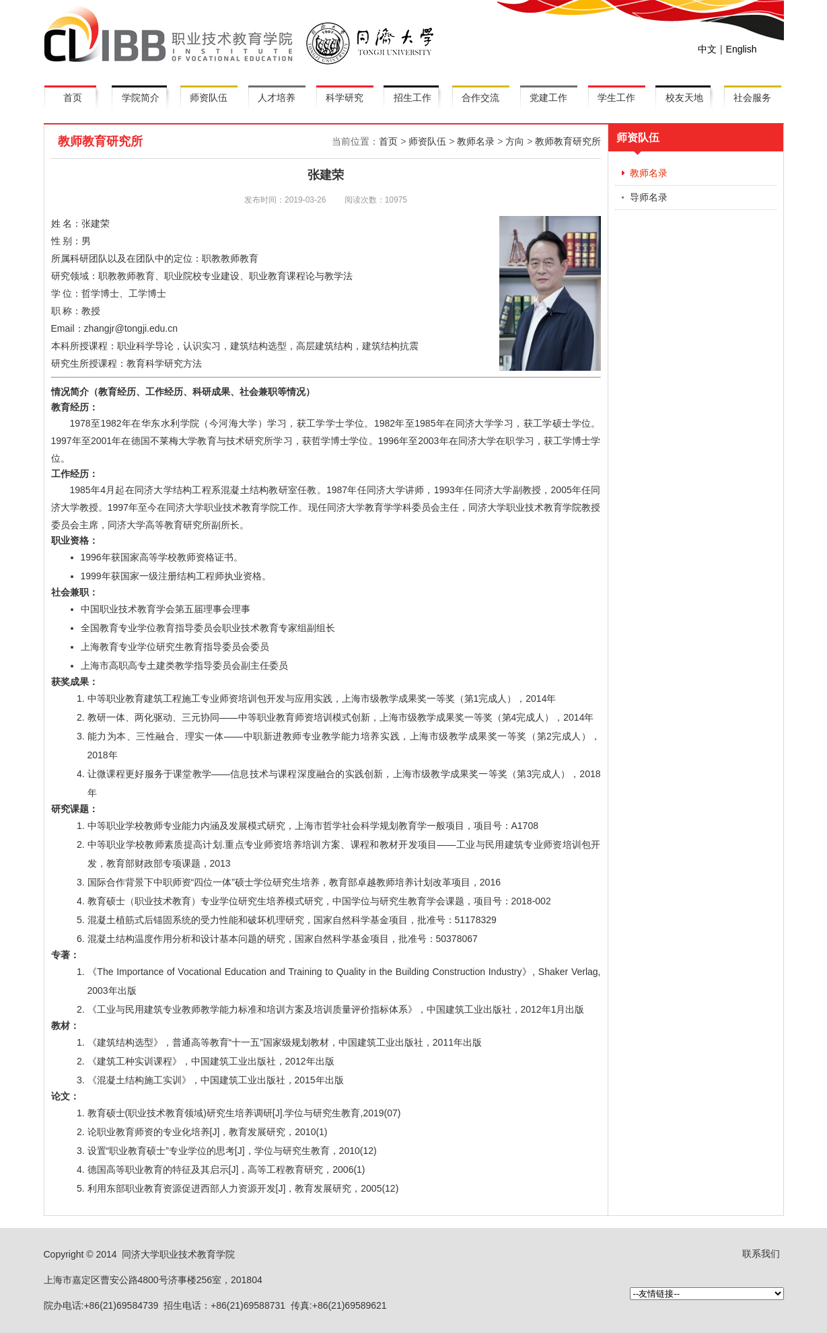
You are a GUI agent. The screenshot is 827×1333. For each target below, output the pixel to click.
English (741, 49)
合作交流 (480, 97)
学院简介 (140, 97)
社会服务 (752, 97)
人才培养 (276, 97)
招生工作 (412, 97)
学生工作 (616, 97)
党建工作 (548, 97)
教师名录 (476, 141)
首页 (72, 97)
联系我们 (761, 1253)
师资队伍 (208, 97)
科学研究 (344, 97)
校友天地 (684, 97)
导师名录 (649, 197)
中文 (707, 49)
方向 (514, 141)
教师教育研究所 (568, 141)
